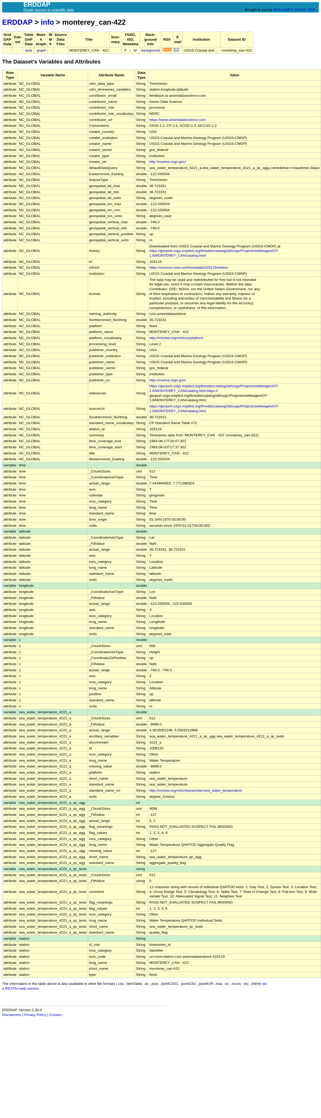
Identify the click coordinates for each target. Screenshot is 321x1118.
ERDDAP (17, 22)
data (28, 50)
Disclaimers (11, 1015)
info (47, 22)
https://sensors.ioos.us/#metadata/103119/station (188, 267)
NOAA (277, 10)
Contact (55, 1015)
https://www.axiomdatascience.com (177, 120)
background (150, 50)
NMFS (288, 10)
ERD (311, 10)
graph (41, 50)
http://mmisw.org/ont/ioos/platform (176, 338)
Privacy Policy (35, 1015)
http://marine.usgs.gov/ (167, 162)
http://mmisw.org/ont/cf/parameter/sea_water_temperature (195, 790)
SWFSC (300, 10)
